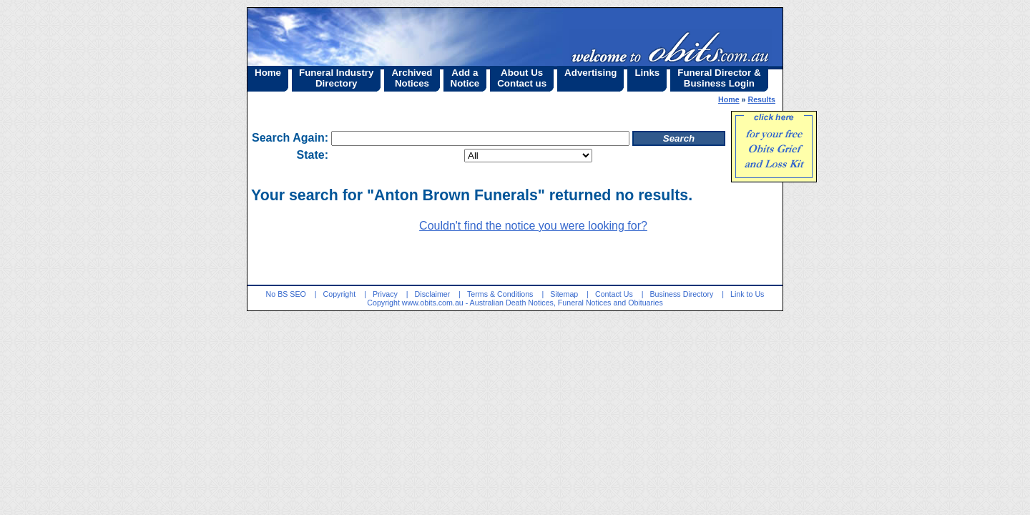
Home (268, 72)
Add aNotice (465, 78)
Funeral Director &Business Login (718, 78)
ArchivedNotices (411, 78)
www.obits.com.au (433, 302)
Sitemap (564, 294)
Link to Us (747, 294)
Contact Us (614, 294)
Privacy (385, 294)
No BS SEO (286, 294)
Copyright (339, 294)
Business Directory (681, 294)
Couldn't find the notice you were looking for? (533, 226)
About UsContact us (521, 78)
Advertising (590, 72)
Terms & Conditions (500, 294)
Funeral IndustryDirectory (336, 78)
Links (646, 72)
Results (762, 99)
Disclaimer (433, 294)
